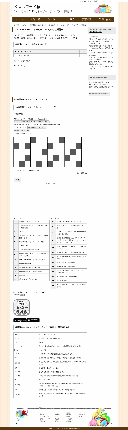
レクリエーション (83, 413)
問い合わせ (58, 421)
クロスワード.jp (27, 7)
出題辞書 (68, 413)
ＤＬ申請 (57, 418)
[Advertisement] (50, 82)
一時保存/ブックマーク (22, 130)
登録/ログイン (99, 1)
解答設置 (57, 420)
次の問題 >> (82, 173)
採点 (17, 180)
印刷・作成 (105, 19)
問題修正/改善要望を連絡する (99, 94)
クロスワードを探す (45, 416)
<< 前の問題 (18, 114)
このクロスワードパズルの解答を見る (26, 171)
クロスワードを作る (45, 418)
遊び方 (80, 416)
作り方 (71, 19)
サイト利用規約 (70, 420)
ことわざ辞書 (69, 418)
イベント (57, 413)
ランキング (54, 19)
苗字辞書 (68, 416)
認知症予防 (68, 421)
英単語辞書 (68, 414)
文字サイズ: (17, 127)
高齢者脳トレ (82, 414)
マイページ (111, 1)
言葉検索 (87, 19)
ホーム (19, 19)
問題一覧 (35, 19)
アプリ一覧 (42, 421)
